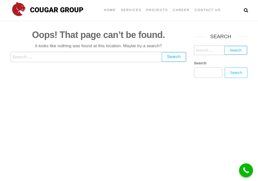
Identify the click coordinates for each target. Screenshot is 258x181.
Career (181, 10)
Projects (157, 10)
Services (131, 10)
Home (110, 10)
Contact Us (208, 10)
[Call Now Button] (246, 170)
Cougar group (56, 10)
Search (200, 63)
